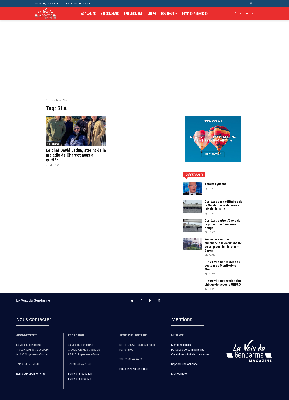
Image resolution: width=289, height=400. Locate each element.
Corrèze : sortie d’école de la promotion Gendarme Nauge (222, 224)
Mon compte (179, 373)
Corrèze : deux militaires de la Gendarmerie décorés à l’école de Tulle (223, 205)
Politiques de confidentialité (187, 349)
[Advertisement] (144, 64)
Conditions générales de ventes (190, 354)
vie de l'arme (53, 144)
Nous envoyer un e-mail (133, 368)
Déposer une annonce (184, 364)
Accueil (49, 100)
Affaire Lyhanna (216, 184)
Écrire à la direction (79, 378)
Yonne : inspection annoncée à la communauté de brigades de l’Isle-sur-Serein (223, 244)
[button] (251, 3)
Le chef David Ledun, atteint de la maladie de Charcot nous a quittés (76, 155)
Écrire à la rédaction (80, 373)
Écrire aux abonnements (31, 373)
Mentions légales (181, 345)
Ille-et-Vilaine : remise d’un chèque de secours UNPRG (223, 282)
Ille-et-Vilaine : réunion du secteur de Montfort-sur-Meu (222, 265)
